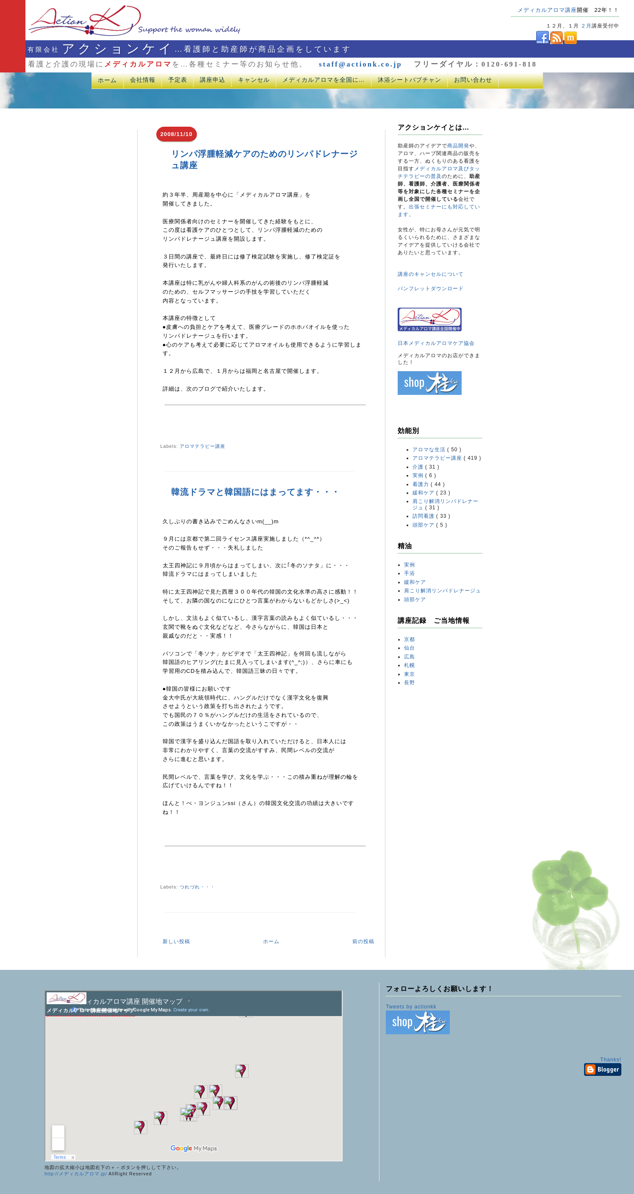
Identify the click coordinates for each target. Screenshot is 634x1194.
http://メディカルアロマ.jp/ (75, 1173)
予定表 (177, 79)
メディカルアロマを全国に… (323, 79)
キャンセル (254, 79)
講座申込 (212, 79)
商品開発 (458, 146)
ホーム (107, 80)
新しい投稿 (176, 941)
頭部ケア (424, 525)
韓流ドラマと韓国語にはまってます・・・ (255, 492)
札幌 (409, 665)
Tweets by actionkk (411, 1007)
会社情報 (142, 79)
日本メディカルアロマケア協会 (436, 343)
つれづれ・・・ (197, 886)
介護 (419, 467)
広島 (409, 657)
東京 (409, 674)
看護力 (422, 484)
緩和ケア (424, 493)
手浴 (409, 573)
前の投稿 (363, 941)
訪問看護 (424, 516)
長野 (409, 683)
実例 (419, 475)
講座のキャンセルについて (431, 274)
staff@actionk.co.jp (360, 64)
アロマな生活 (430, 450)
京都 (409, 639)
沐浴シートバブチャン (409, 79)
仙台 (409, 648)
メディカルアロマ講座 (547, 10)
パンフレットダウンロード (431, 289)
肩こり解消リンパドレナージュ (442, 591)
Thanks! (610, 1060)
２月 (586, 26)
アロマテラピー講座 (202, 446)
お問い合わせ (473, 79)
